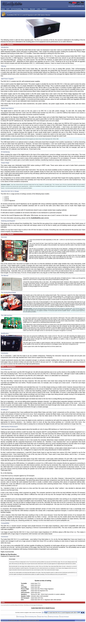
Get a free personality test (76, 6)
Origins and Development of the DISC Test (28, 620)
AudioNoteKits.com (37, 218)
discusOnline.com (12, 620)
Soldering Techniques (54, 616)
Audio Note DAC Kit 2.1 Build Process (43, 608)
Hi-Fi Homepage (21, 616)
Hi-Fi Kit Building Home (31, 616)
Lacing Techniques (64, 616)
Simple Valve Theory (42, 616)
